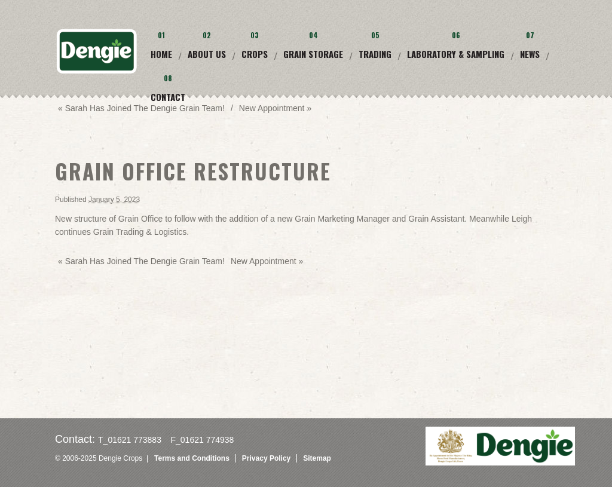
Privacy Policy (266, 458)
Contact (168, 96)
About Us (207, 53)
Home (161, 53)
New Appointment (267, 261)
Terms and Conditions (192, 458)
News (530, 53)
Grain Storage (313, 53)
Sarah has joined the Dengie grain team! (141, 108)
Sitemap (317, 458)
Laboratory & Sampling (455, 53)
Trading (375, 53)
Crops (254, 53)
